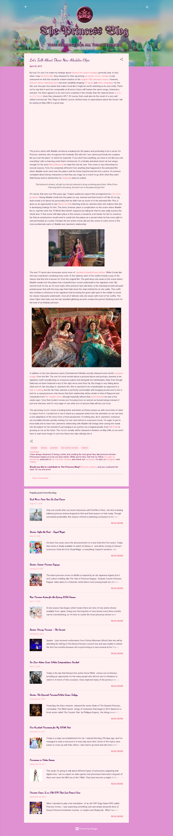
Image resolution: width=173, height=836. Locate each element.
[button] (121, 60)
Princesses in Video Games (42, 759)
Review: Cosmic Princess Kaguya (45, 564)
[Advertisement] (140, 95)
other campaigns (105, 83)
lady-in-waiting (36, 390)
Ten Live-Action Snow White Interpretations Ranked (54, 662)
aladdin (34, 448)
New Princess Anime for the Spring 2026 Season (53, 597)
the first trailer (47, 76)
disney (44, 448)
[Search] (147, 7)
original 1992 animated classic (95, 79)
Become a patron (89, 467)
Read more (117, 523)
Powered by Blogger (86, 828)
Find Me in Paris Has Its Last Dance (47, 499)
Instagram (111, 459)
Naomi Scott (64, 204)
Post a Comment (40, 478)
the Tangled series (53, 396)
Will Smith (113, 427)
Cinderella (66, 178)
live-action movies (69, 448)
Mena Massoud (56, 164)
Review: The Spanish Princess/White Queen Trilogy (54, 694)
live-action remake (96, 76)
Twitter (33, 462)
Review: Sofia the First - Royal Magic (47, 531)
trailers (85, 448)
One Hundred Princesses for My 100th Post (50, 727)
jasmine (54, 448)
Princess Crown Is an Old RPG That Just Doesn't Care (55, 792)
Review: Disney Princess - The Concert (47, 629)
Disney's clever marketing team (44, 83)
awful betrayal (97, 396)
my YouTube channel (61, 459)
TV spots (89, 83)
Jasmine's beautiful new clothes (90, 272)
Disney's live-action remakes (85, 72)
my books (90, 459)
